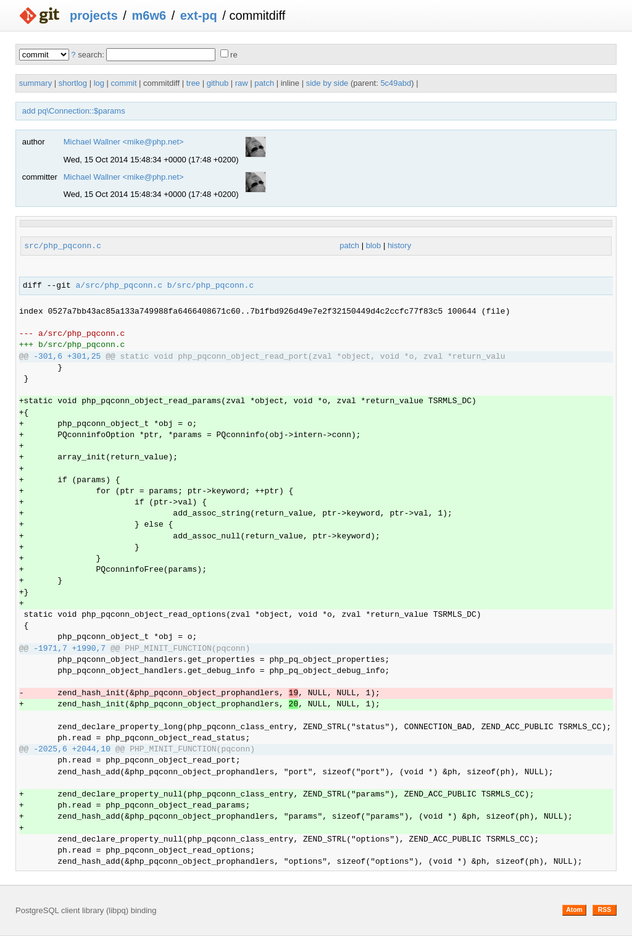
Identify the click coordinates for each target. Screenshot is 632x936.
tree (193, 83)
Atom (574, 909)
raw (241, 83)
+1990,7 (89, 648)
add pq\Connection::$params (73, 110)
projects (94, 15)
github (217, 83)
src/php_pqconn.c (62, 245)
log (99, 83)
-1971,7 (50, 648)
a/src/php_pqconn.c (119, 285)
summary (35, 83)
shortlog (73, 83)
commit (124, 83)
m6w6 (148, 15)
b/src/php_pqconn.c (210, 285)
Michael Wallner (92, 141)
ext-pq (198, 15)
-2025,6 (50, 749)
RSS (604, 909)
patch (264, 83)
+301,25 (84, 356)
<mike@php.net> (152, 141)
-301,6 (47, 356)
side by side (327, 83)
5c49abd (395, 83)
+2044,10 (91, 749)
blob (373, 246)
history (399, 246)
